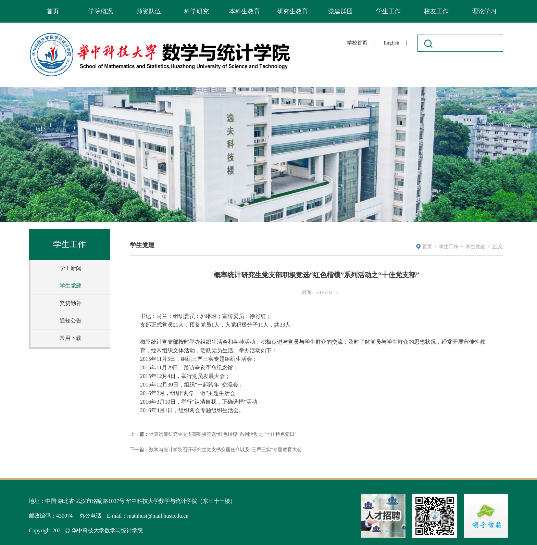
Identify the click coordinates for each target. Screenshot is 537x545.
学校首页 (357, 43)
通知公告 (71, 321)
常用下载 (71, 338)
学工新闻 (71, 268)
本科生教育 (244, 11)
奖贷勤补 (71, 303)
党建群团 (340, 11)
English (391, 43)
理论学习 (484, 11)
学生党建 (71, 286)
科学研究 (196, 11)
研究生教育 (292, 11)
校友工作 (436, 11)
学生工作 (388, 11)
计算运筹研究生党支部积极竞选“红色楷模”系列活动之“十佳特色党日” (223, 434)
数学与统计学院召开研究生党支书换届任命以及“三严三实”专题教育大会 (225, 449)
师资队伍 (148, 11)
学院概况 (100, 11)
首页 (53, 11)
